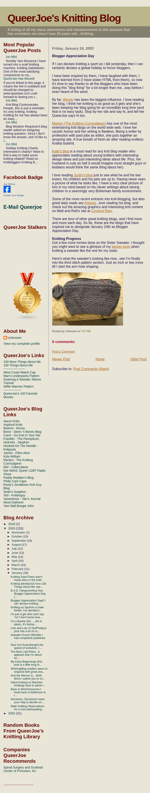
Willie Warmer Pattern (19, 386)
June (15, 552)
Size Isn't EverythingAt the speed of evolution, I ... (27, 646)
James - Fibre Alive (17, 453)
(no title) (11, 56)
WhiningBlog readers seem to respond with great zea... (29, 670)
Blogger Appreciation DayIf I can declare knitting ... (28, 602)
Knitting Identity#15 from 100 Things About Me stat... (28, 585)
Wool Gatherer (14, 502)
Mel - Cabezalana (16, 467)
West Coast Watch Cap (20, 372)
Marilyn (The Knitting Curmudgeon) (79, 123)
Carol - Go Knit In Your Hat (22, 435)
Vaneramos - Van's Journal (22, 499)
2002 (12, 713)
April (15, 560)
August (16, 544)
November (19, 532)
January (17, 573)
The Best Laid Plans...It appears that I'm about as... (26, 654)
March (16, 565)
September (19, 540)
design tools (121, 247)
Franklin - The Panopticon (21, 439)
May (15, 556)
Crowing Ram (101, 211)
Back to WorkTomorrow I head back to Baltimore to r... (28, 692)
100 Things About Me (18, 365)
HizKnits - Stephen (16, 442)
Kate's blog (61, 151)
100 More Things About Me (22, 362)
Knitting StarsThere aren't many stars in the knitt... (27, 578)
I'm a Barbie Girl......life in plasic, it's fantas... (26, 623)
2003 (12, 528)
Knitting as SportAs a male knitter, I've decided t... (27, 609)
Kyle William (12, 456)
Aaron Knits (12, 421)
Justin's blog (84, 175)
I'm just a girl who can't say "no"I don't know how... (27, 616)
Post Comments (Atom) (91, 369)
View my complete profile (22, 343)
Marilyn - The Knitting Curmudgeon (18, 461)
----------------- (12, 390)
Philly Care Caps (15, 481)
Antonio (90, 203)
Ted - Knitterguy (14, 495)
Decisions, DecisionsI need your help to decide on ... (28, 701)
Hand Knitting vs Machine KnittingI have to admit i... (28, 684)
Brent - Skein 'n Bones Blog (23, 431)
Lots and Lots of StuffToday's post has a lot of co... (28, 630)
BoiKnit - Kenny (14, 428)
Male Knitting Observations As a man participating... (27, 708)
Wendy (68, 100)
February (18, 569)
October (17, 536)
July (14, 548)
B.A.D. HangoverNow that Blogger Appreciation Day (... (28, 593)
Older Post (138, 359)
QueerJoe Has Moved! (19, 78)
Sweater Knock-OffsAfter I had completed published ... (28, 638)
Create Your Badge (14, 195)
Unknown (15, 337)
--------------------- (14, 369)
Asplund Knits (13, 424)
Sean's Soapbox (15, 492)
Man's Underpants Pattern (22, 376)
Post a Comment (63, 351)
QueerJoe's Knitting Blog (64, 18)
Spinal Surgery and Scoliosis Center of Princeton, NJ (23, 769)
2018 (12, 524)
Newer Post (61, 359)
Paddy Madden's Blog (19, 477)
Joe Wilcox (9, 184)
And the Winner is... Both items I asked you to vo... (28, 677)
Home (100, 359)
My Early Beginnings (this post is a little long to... (26, 663)
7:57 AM (86, 331)
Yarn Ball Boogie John (19, 506)
